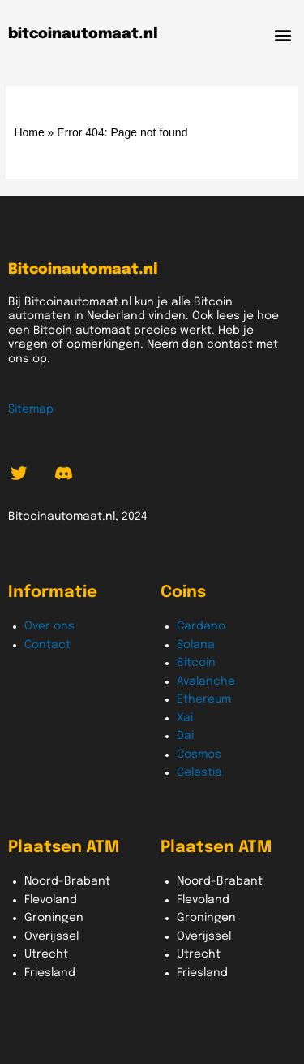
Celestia (199, 772)
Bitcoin (196, 662)
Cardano (201, 626)
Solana (196, 645)
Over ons (49, 626)
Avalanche (206, 681)
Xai (185, 718)
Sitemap (31, 409)
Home (29, 132)
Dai (185, 736)
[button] (282, 34)
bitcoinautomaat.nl (83, 34)
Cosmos (199, 754)
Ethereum (204, 699)
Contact (47, 645)
